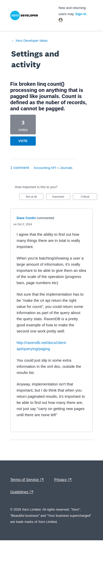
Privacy (64, 480)
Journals (66, 168)
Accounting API (45, 168)
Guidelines (23, 492)
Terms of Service (28, 480)
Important (61, 197)
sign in (80, 14)
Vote (22, 141)
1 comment (19, 167)
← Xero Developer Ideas (29, 40)
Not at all (34, 197)
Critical (89, 197)
